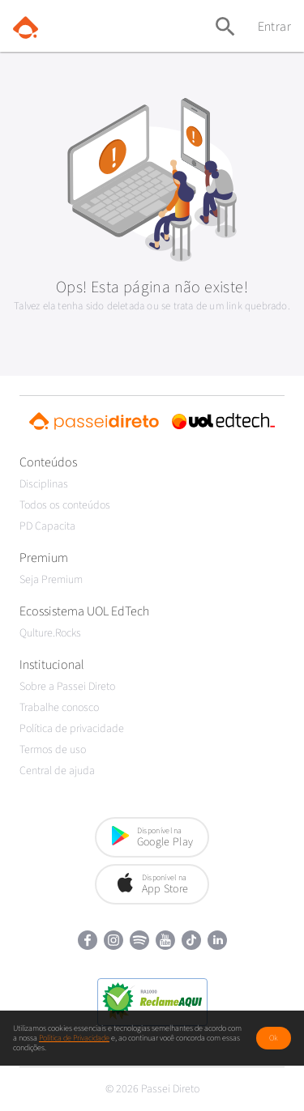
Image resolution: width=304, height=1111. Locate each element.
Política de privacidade (71, 728)
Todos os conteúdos (64, 505)
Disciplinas (43, 484)
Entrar (274, 26)
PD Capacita (47, 526)
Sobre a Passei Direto (67, 686)
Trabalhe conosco (59, 707)
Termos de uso (52, 750)
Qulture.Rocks (50, 633)
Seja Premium (51, 579)
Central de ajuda (57, 771)
